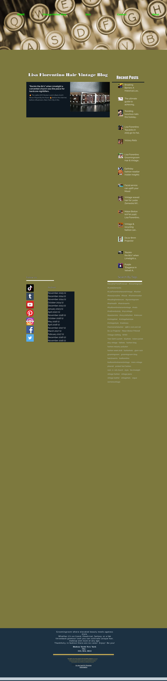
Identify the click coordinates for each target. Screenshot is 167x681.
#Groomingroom (135, 284)
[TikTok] (30, 288)
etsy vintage (112, 343)
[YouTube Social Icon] (30, 304)
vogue (134, 378)
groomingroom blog (129, 354)
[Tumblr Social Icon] (30, 296)
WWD (124, 335)
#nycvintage (127, 311)
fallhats (122, 343)
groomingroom (113, 354)
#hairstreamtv (124, 303)
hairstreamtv (112, 358)
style (127, 370)
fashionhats (128, 350)
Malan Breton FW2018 (131, 331)
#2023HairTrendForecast (117, 284)
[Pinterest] (30, 313)
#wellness (124, 323)
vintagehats (126, 378)
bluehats (127, 339)
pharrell (110, 366)
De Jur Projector (113, 331)
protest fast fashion (123, 366)
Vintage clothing (114, 335)
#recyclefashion (126, 315)
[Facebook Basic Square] (30, 329)
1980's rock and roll (133, 327)
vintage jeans (126, 374)
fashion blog (131, 343)
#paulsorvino (112, 315)
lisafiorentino (124, 358)
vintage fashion (113, 374)
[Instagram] (30, 321)
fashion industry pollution (117, 347)
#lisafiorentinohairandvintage (119, 307)
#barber (137, 292)
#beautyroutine (113, 296)
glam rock (138, 350)
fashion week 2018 (114, 350)
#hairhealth (112, 303)
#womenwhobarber (115, 327)
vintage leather (113, 378)
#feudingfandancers (115, 300)
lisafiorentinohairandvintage (118, 362)
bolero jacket (138, 339)
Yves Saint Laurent (114, 339)
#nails (134, 307)
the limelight (135, 370)
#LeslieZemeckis (114, 288)
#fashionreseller (135, 296)
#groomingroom (132, 300)
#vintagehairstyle (126, 319)
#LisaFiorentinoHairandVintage (120, 292)
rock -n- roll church (115, 370)
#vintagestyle (113, 323)
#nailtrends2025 (114, 311)
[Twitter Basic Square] (30, 338)
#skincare (138, 315)
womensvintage (113, 382)
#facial (124, 296)
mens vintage (136, 362)
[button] (88, 14)
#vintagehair (112, 319)
